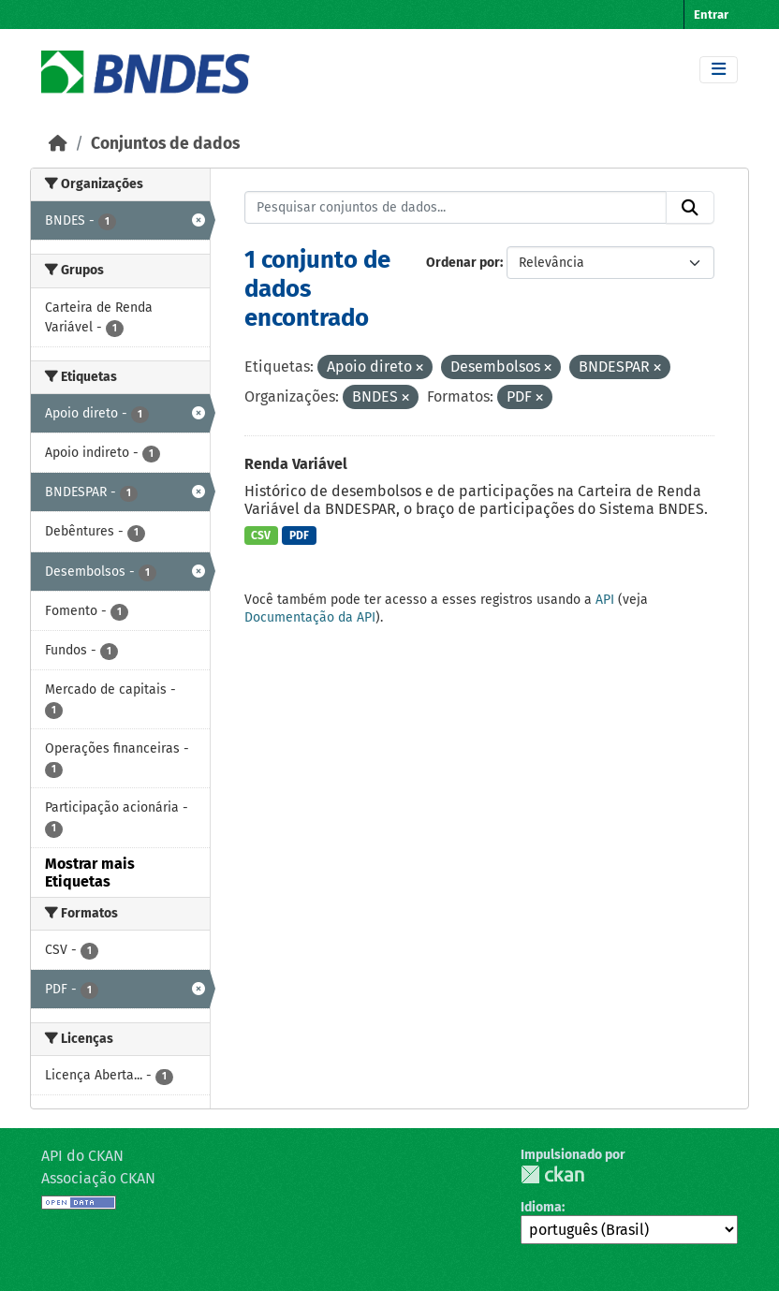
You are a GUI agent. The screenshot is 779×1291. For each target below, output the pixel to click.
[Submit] (690, 208)
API (604, 600)
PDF (299, 535)
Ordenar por (463, 263)
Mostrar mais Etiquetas (90, 872)
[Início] (58, 144)
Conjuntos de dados (165, 144)
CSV (261, 535)
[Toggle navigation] (718, 69)
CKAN (552, 1174)
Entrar (711, 14)
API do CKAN (82, 1156)
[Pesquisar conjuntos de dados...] (456, 208)
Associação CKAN (98, 1178)
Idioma (541, 1207)
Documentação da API (309, 617)
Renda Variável (295, 464)
